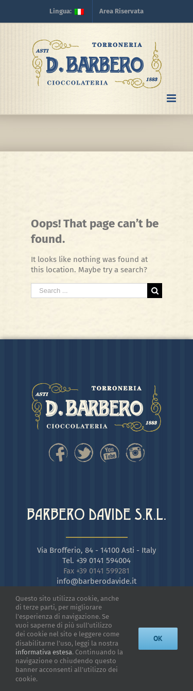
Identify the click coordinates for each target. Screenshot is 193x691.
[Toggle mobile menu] (172, 98)
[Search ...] (89, 290)
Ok (158, 638)
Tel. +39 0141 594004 (96, 560)
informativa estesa (43, 652)
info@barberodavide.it (96, 581)
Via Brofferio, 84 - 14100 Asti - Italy (96, 550)
